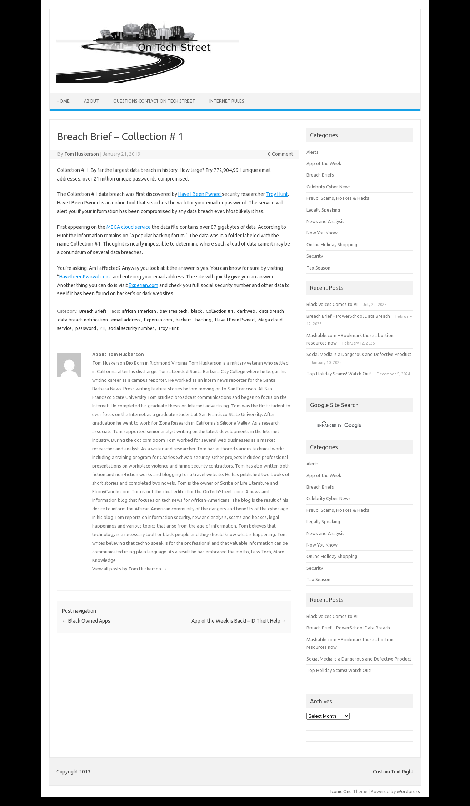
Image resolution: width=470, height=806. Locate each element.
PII (102, 328)
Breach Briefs (93, 310)
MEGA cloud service (128, 227)
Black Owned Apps (86, 621)
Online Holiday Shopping (331, 244)
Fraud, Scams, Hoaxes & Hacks (337, 198)
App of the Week (323, 163)
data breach (271, 310)
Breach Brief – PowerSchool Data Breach (348, 315)
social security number (131, 328)
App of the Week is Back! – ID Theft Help (238, 621)
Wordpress (408, 791)
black (196, 310)
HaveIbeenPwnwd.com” (85, 277)
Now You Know (322, 232)
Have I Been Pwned (200, 194)
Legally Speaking (323, 209)
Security (314, 255)
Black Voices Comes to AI (332, 304)
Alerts (312, 151)
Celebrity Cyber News (328, 186)
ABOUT (91, 101)
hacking (203, 319)
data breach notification (83, 319)
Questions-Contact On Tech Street (154, 101)
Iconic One (341, 791)
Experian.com (143, 285)
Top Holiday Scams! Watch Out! (338, 373)
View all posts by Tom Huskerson (129, 568)
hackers (184, 319)
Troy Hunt (277, 194)
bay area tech (174, 310)
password (85, 328)
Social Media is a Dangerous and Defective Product (358, 354)
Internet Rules (226, 101)
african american (139, 310)
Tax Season (318, 267)
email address (125, 319)
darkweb (246, 310)
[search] (351, 426)
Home (63, 101)
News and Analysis (325, 221)
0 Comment (280, 154)
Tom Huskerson (81, 154)
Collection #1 (219, 310)
